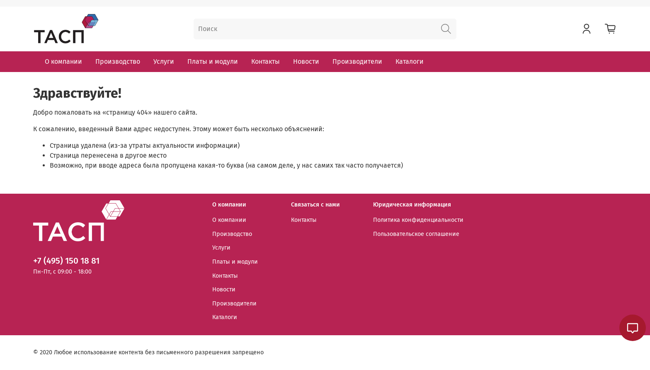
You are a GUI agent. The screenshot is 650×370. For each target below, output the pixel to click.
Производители (357, 61)
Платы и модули (212, 61)
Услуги (163, 61)
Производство (117, 61)
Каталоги (409, 61)
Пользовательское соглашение (416, 234)
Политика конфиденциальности (418, 219)
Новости (306, 61)
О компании (63, 61)
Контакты (265, 61)
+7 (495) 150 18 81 (66, 261)
